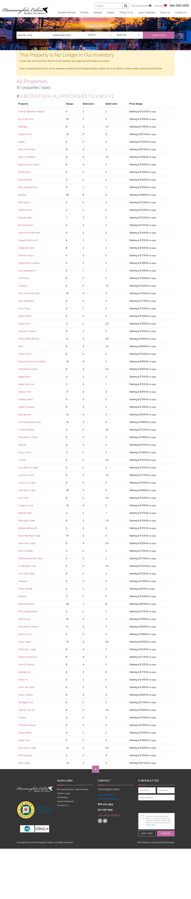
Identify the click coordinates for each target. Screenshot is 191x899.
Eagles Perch (24, 316)
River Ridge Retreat (28, 611)
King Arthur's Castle (28, 437)
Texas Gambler (25, 694)
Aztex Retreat (25, 179)
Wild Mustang (25, 755)
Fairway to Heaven (27, 331)
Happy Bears (24, 376)
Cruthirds (22, 285)
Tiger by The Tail (26, 710)
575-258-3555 (105, 809)
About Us (165, 12)
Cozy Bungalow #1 (27, 270)
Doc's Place (24, 308)
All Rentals (62, 797)
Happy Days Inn (26, 384)
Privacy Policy (151, 825)
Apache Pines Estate (28, 164)
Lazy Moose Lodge (28, 467)
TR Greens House (27, 725)
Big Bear (22, 195)
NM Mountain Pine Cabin (30, 558)
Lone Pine (23, 498)
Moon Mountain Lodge (29, 535)
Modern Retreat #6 (27, 528)
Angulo (21, 141)
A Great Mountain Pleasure (31, 111)
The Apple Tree (25, 702)
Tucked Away (24, 732)
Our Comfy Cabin (26, 573)
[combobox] (100, 35)
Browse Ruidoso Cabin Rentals (72, 789)
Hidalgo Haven (25, 399)
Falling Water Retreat (28, 338)
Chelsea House (25, 255)
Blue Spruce (24, 202)
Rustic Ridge (24, 641)
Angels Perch (25, 134)
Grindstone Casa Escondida (32, 361)
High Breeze (24, 414)
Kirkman (22, 444)
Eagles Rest (24, 323)
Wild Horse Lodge (27, 747)
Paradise (22, 581)
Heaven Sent (24, 391)
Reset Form (147, 833)
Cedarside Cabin (26, 248)
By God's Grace (25, 225)
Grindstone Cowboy (28, 369)
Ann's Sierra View (26, 149)
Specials (97, 12)
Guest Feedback (146, 12)
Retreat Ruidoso (26, 604)
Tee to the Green (26, 687)
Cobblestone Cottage (28, 263)
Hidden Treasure (26, 407)
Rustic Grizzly (25, 634)
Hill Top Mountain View (29, 422)
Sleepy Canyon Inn (27, 657)
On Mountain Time (27, 566)
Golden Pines (25, 354)
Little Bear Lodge (26, 490)
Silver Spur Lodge (27, 649)
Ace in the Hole (25, 119)
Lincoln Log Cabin (27, 482)
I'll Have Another (26, 429)
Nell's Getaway (25, 551)
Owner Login (63, 793)
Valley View (24, 740)
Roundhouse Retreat (28, 626)
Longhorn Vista (25, 505)
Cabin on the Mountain (29, 232)
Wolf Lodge (24, 763)
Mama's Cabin (25, 513)
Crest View (23, 278)
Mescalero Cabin (26, 520)
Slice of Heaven (26, 664)
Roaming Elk (24, 619)
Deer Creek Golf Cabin (29, 293)
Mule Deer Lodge (27, 543)
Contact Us (181, 12)
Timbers (22, 717)
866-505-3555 (179, 5)
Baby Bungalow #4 (27, 187)
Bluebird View (25, 210)
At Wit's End (24, 172)
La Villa (21, 460)
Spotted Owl (24, 672)
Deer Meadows (26, 301)
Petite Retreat (25, 588)
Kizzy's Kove (24, 452)
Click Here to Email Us (109, 815)
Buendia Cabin (25, 217)
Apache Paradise (26, 157)
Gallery (110, 12)
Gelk (20, 346)
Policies (84, 12)
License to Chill (26, 475)
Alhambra (22, 126)
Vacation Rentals (67, 12)
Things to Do (126, 12)
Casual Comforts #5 (28, 240)
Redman (22, 596)
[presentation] (157, 807)
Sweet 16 (23, 679)
